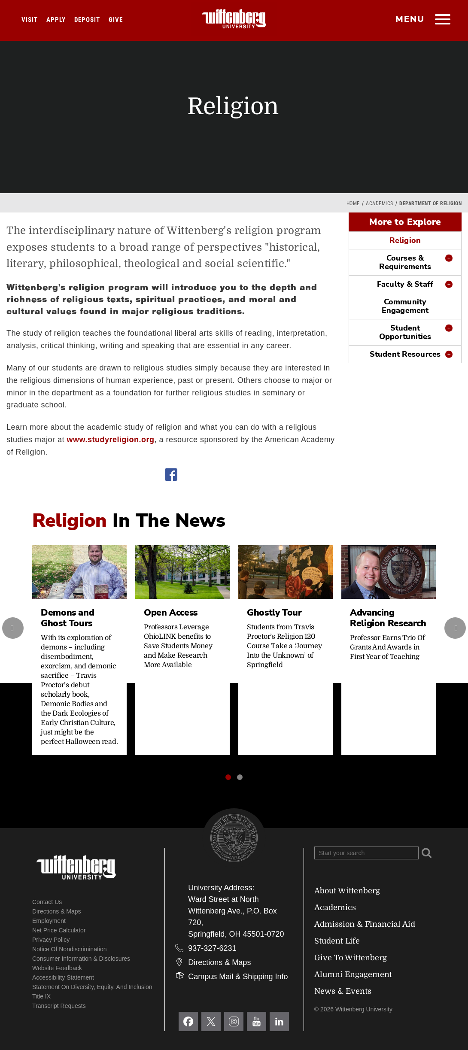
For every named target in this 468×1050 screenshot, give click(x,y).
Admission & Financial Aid (364, 924)
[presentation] (13, 628)
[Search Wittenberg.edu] (366, 853)
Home (353, 203)
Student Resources (405, 354)
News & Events (342, 991)
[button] (228, 777)
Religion (405, 240)
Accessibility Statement (63, 977)
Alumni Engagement (353, 974)
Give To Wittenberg (350, 957)
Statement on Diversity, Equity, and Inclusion (92, 986)
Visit (29, 20)
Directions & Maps (56, 911)
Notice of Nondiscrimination (69, 949)
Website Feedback (57, 968)
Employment (49, 920)
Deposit (87, 20)
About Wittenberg (347, 890)
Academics (379, 203)
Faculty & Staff (405, 284)
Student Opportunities (405, 332)
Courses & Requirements (405, 262)
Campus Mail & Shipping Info (238, 976)
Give (116, 20)
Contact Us (47, 901)
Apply (56, 20)
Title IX (41, 996)
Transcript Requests (59, 1005)
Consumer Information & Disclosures (81, 958)
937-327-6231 (212, 948)
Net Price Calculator (59, 930)
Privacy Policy (51, 939)
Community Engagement (405, 306)
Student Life (337, 941)
